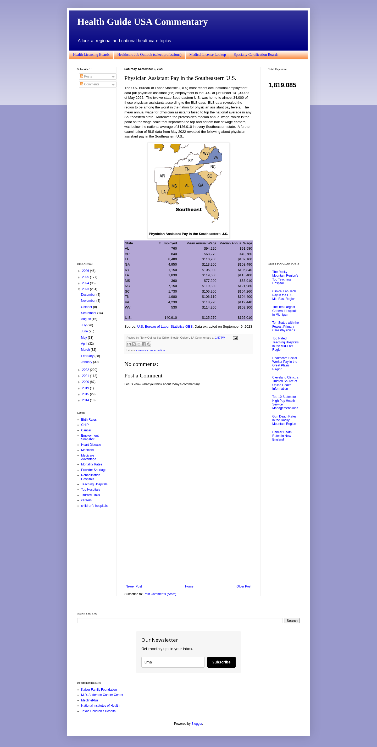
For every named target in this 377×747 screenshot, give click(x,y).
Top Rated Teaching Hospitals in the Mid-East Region (285, 344)
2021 (86, 376)
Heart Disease (91, 445)
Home (189, 586)
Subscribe (221, 662)
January (87, 362)
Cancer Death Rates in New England (282, 436)
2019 (86, 388)
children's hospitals (94, 506)
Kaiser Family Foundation (99, 689)
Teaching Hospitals (94, 484)
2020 (86, 382)
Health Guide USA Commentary (142, 22)
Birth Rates (89, 419)
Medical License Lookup (207, 55)
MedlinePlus (89, 700)
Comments (89, 84)
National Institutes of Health (100, 705)
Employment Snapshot (90, 437)
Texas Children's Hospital (98, 711)
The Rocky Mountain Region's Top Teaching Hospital (285, 277)
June (84, 331)
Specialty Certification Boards (256, 55)
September (89, 313)
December (88, 294)
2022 (86, 370)
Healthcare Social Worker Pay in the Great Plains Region (284, 363)
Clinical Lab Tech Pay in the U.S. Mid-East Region (284, 295)
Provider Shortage (94, 470)
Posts (86, 76)
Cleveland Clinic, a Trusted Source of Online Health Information (285, 383)
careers (141, 350)
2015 (86, 394)
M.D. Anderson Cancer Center (102, 695)
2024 (86, 283)
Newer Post (134, 586)
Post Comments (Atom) (159, 594)
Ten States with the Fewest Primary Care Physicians (285, 326)
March (86, 349)
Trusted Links (90, 495)
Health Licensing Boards (91, 55)
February (87, 356)
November (88, 301)
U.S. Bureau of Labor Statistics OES (165, 326)
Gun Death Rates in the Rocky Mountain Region (284, 420)
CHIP (85, 425)
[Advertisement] (188, 541)
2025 (86, 277)
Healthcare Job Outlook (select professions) (149, 55)
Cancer (86, 430)
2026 (86, 271)
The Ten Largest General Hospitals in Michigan (284, 310)
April (84, 343)
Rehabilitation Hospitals (90, 477)
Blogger (196, 724)
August (86, 319)
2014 (86, 400)
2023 (86, 289)
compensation (156, 350)
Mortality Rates (91, 464)
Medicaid (87, 450)
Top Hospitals (90, 489)
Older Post (243, 586)
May (84, 337)
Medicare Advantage (88, 457)
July (84, 325)
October (87, 307)
